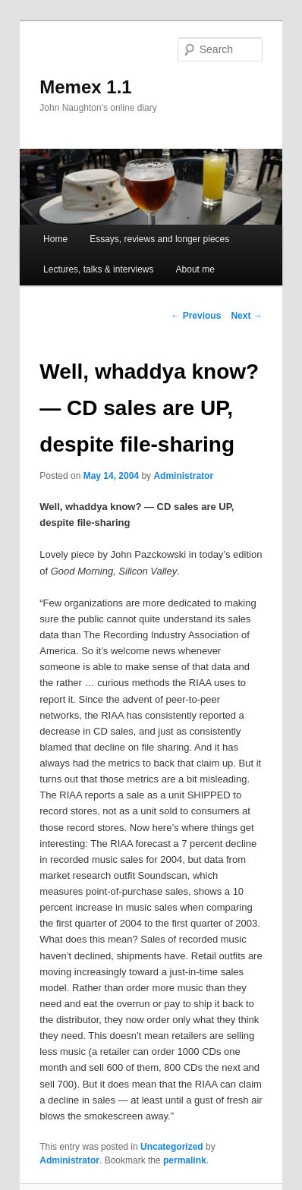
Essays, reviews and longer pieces (159, 239)
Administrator (183, 476)
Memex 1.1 (85, 87)
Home (55, 239)
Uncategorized (171, 1146)
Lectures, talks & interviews (98, 269)
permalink (184, 1160)
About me (195, 269)
